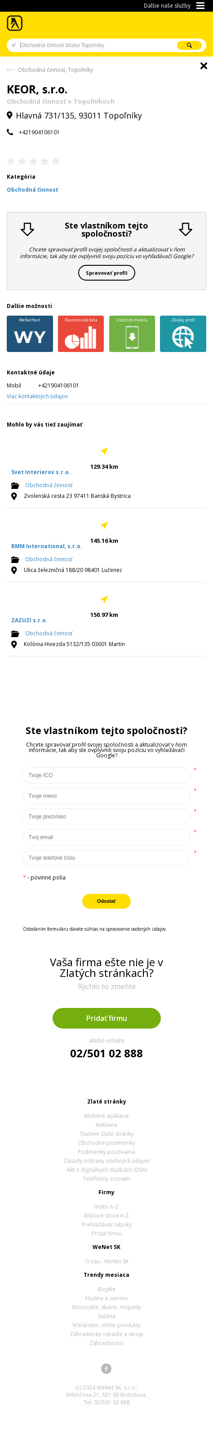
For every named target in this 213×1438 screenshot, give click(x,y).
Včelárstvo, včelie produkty (106, 1325)
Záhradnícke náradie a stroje (106, 1334)
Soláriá (106, 1316)
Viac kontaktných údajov (37, 396)
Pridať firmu (106, 1018)
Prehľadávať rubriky (107, 1224)
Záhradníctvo (106, 1343)
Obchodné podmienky (106, 1143)
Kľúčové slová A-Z (106, 1215)
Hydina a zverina (106, 1298)
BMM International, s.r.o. (46, 546)
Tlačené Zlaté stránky (106, 1134)
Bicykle (106, 1289)
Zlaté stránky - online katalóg (15, 23)
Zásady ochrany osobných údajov (106, 1161)
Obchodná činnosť (48, 485)
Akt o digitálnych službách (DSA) (107, 1170)
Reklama (106, 1125)
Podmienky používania (106, 1152)
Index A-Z (106, 1206)
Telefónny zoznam (106, 1179)
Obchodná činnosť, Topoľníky (55, 70)
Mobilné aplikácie (106, 1116)
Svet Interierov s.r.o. (41, 472)
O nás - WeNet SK (107, 1261)
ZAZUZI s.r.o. (29, 620)
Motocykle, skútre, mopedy (106, 1307)
